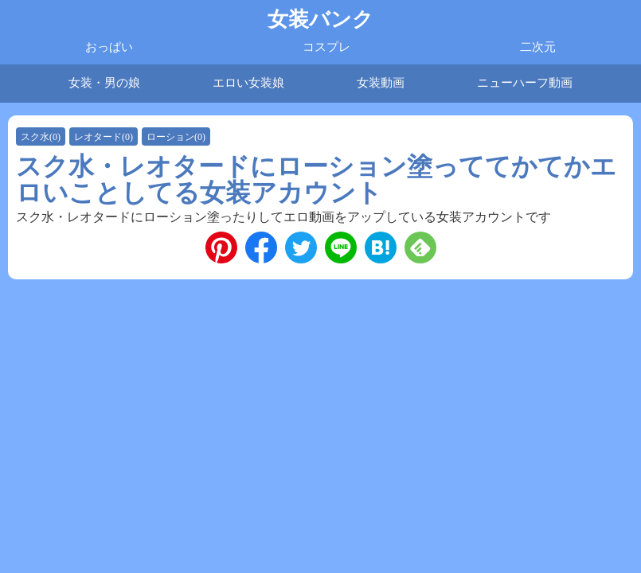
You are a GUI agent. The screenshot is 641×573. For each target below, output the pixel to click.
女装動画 (381, 82)
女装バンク (320, 19)
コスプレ (326, 47)
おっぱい (109, 47)
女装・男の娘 (104, 82)
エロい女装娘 (248, 82)
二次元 (538, 47)
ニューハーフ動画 (525, 82)
